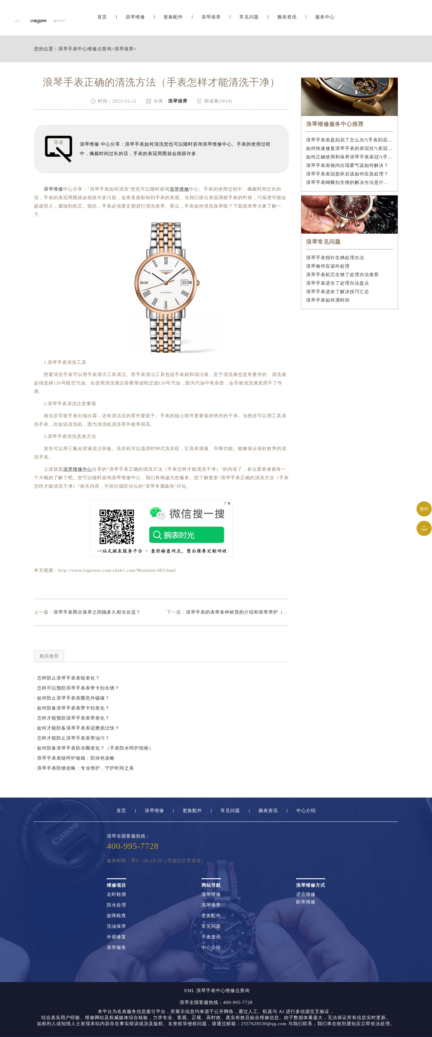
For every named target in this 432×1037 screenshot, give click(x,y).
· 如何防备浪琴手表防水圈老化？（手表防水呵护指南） (94, 748)
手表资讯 (211, 937)
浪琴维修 (135, 20)
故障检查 (116, 915)
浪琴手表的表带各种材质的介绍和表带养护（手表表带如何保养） (256, 612)
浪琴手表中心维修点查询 (85, 49)
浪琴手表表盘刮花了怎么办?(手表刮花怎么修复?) (349, 139)
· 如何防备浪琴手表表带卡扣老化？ (72, 708)
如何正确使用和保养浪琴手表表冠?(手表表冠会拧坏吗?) (349, 156)
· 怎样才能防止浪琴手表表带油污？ (72, 738)
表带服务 (116, 947)
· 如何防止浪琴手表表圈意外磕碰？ (72, 698)
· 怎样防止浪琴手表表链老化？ (67, 678)
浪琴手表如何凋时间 (328, 300)
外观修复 (116, 937)
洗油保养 (116, 926)
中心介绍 (306, 810)
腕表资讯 (287, 20)
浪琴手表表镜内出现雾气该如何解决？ (347, 165)
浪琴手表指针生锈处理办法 (335, 257)
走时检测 (116, 894)
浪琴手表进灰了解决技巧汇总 (337, 291)
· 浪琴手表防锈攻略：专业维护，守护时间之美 (84, 768)
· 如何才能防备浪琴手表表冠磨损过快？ (77, 728)
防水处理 (116, 905)
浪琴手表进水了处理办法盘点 (337, 283)
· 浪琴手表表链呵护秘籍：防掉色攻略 (74, 758)
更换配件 (173, 20)
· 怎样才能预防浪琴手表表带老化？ (72, 718)
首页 (102, 20)
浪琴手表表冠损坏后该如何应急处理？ (347, 173)
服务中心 (325, 20)
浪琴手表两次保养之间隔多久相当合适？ (97, 612)
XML (189, 990)
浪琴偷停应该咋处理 (328, 266)
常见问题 (249, 20)
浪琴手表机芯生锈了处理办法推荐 (342, 274)
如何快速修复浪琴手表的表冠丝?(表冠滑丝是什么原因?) (349, 148)
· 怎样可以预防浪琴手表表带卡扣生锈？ (77, 688)
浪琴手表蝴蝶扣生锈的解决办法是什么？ (349, 182)
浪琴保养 (211, 20)
